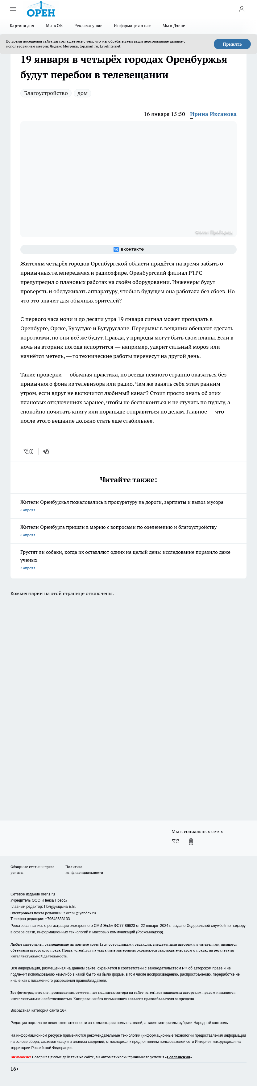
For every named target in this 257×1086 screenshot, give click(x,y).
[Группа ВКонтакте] (128, 249)
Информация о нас (132, 25)
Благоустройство (46, 93)
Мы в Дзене (174, 25)
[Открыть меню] (13, 9)
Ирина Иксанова (213, 113)
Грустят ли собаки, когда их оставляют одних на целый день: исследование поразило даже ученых (128, 560)
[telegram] (48, 451)
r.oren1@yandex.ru (80, 913)
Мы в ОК (54, 25)
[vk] (28, 451)
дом (82, 93)
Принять (232, 44)
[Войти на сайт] (241, 9)
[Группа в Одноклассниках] (191, 841)
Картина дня (22, 25)
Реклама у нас (88, 25)
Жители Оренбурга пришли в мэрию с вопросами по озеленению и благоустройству (128, 531)
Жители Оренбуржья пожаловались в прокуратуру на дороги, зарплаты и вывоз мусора (128, 506)
